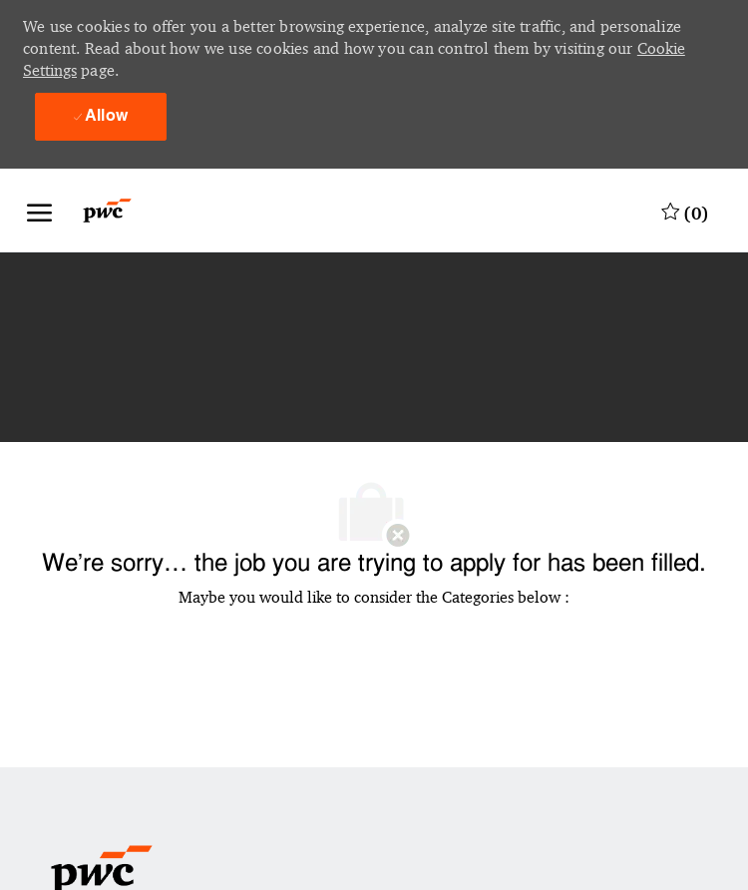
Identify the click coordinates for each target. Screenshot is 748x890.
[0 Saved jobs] (685, 211)
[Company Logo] (119, 210)
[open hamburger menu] (39, 210)
